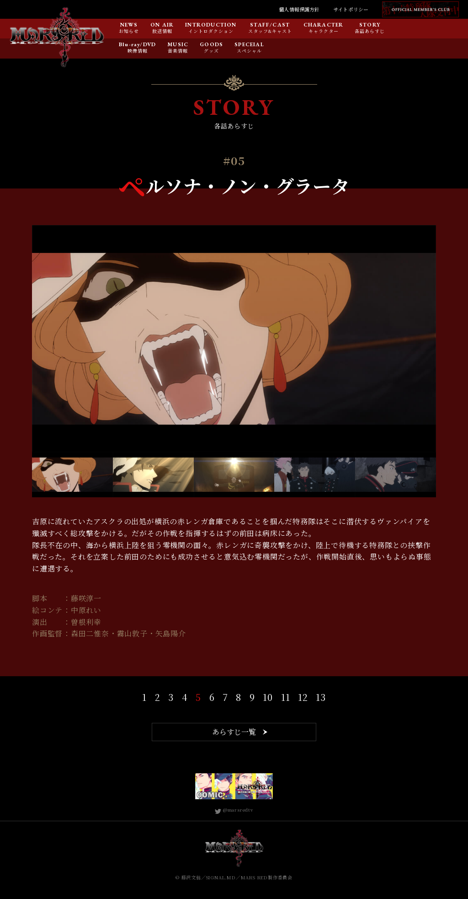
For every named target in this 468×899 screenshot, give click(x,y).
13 (321, 697)
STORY (370, 25)
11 (285, 697)
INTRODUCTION (210, 25)
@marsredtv (234, 809)
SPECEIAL (249, 45)
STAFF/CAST (270, 25)
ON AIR (162, 25)
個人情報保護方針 (299, 9)
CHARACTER (323, 25)
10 (268, 697)
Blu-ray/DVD (137, 45)
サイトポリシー (350, 9)
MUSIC (177, 45)
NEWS (129, 25)
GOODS (211, 45)
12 (303, 697)
